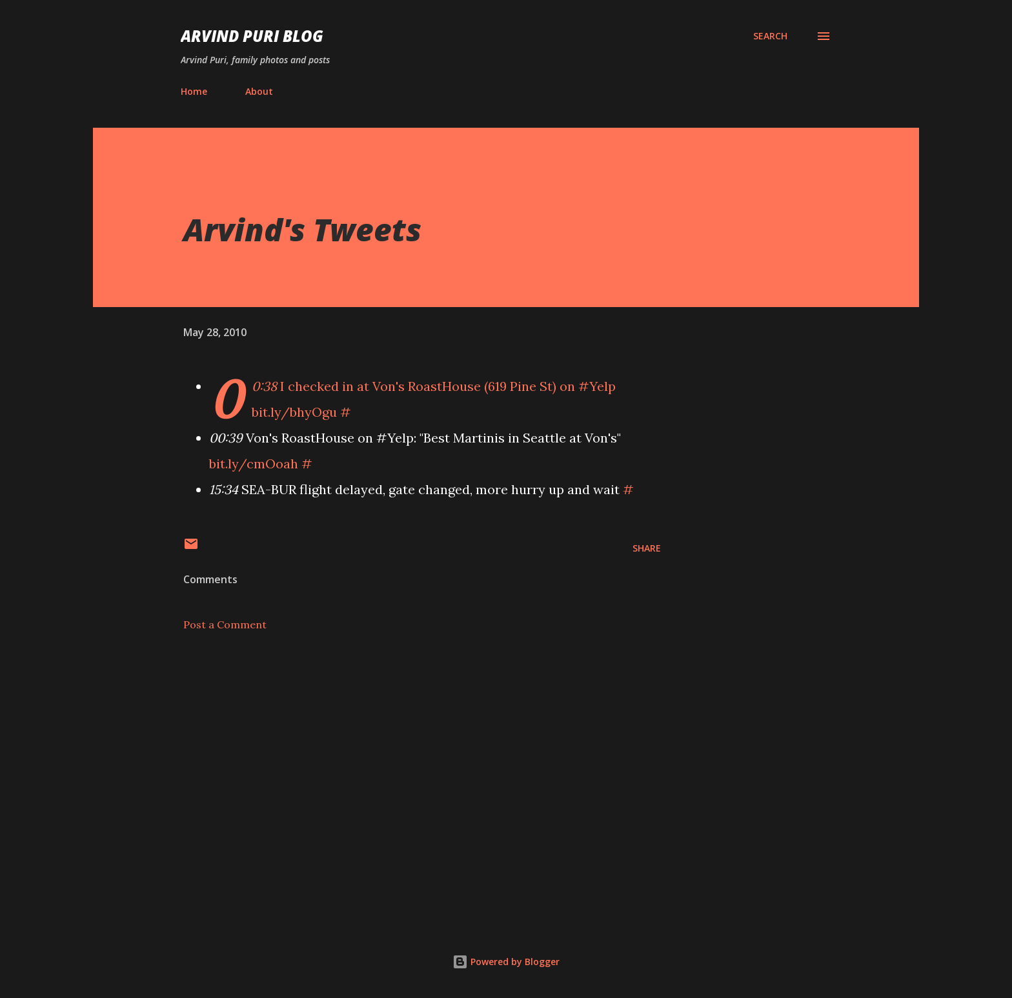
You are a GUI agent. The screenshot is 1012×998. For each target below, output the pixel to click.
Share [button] (646, 548)
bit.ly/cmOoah (253, 463)
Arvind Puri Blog (252, 35)
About (259, 91)
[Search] (770, 36)
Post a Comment (225, 624)
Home (194, 91)
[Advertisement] (401, 758)
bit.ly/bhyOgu (294, 412)
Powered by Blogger (506, 961)
